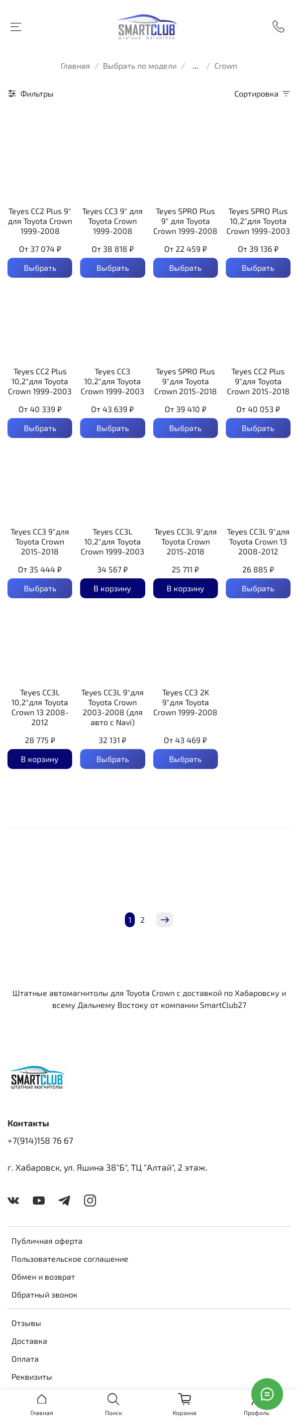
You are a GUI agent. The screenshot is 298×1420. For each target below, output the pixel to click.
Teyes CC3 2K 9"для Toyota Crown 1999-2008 (185, 702)
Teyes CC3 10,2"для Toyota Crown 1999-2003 (112, 381)
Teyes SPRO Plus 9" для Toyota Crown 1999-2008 (185, 220)
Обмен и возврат (43, 1276)
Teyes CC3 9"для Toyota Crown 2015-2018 (39, 541)
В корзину (112, 588)
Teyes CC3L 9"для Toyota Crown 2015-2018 (185, 541)
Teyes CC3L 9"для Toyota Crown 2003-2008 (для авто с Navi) (112, 707)
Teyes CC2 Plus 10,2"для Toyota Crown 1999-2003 (40, 381)
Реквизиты (31, 1376)
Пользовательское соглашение (69, 1258)
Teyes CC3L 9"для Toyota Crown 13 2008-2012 (258, 541)
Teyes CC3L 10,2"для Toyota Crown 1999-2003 (112, 541)
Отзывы (26, 1322)
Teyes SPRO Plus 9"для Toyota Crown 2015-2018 (185, 381)
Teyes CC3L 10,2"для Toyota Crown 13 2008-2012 (40, 707)
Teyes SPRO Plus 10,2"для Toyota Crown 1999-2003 (258, 220)
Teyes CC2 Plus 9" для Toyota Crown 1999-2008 (40, 220)
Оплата (25, 1358)
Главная (75, 65)
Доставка (29, 1340)
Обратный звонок (44, 1294)
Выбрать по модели (140, 65)
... (196, 65)
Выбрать (40, 267)
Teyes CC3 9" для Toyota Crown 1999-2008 (112, 220)
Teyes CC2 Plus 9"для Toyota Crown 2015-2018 (258, 381)
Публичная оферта (47, 1240)
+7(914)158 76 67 (40, 1140)
